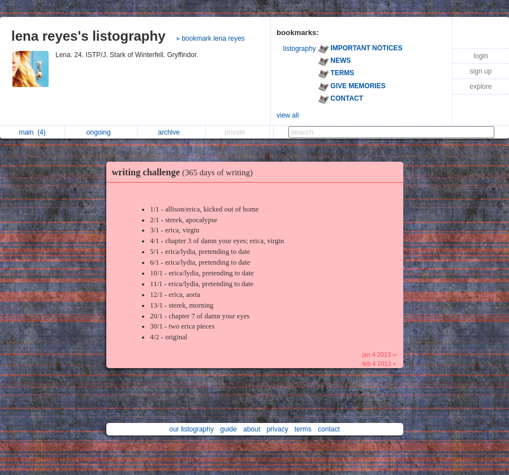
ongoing (102, 132)
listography (299, 49)
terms (303, 429)
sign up (481, 71)
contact (329, 429)
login (480, 56)
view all (288, 115)
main (32, 132)
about (251, 429)
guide (228, 429)
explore (480, 86)
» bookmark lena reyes (210, 38)
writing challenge (185, 172)
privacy (277, 429)
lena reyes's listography (88, 36)
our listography (191, 429)
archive (172, 132)
